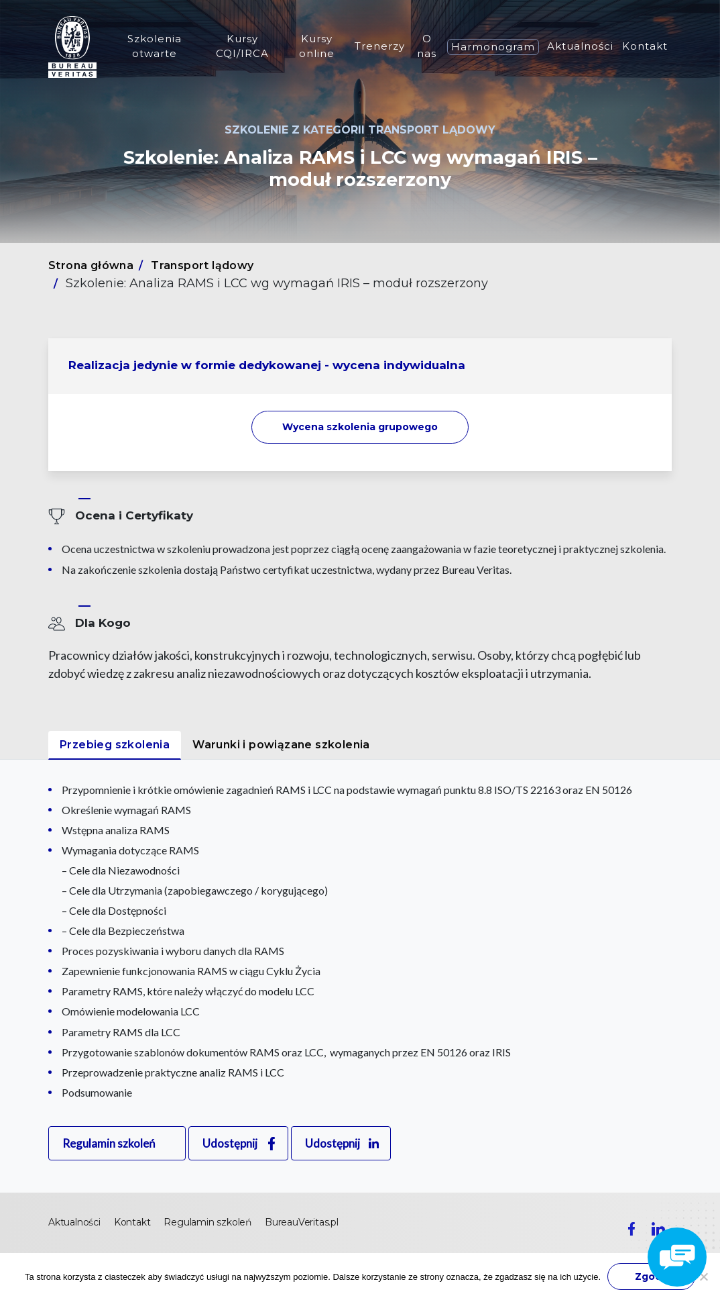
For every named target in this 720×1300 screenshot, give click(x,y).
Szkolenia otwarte (154, 46)
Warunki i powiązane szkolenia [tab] (281, 744)
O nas (426, 46)
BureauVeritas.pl (302, 1222)
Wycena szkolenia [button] (360, 427)
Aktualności (580, 46)
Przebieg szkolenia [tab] (115, 744)
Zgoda (651, 1276)
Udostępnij (229, 1143)
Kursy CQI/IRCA (242, 46)
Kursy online (317, 46)
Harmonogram (493, 46)
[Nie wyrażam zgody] (703, 1276)
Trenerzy (380, 46)
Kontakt (645, 46)
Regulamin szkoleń (108, 1143)
